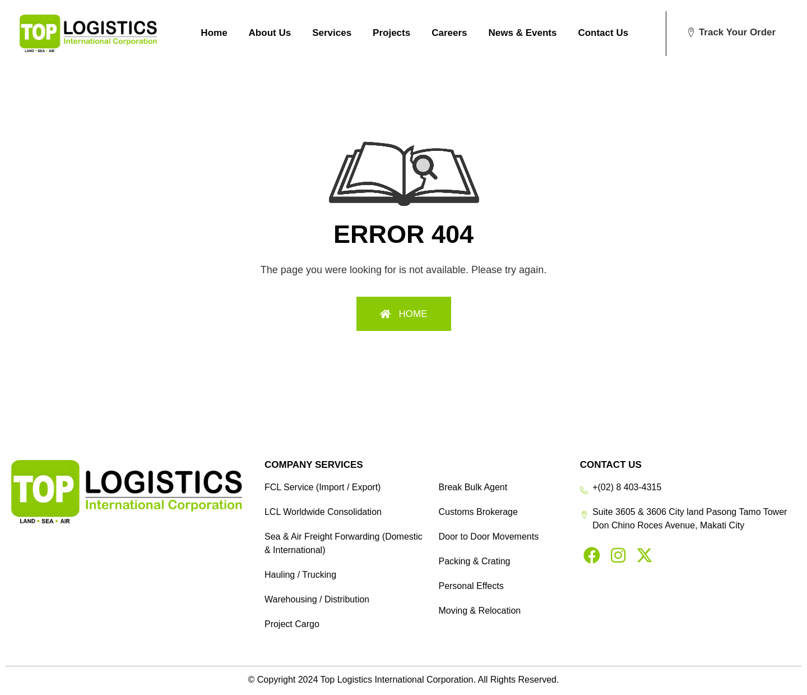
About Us (270, 32)
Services (331, 32)
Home (214, 32)
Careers (449, 32)
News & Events (523, 32)
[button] (731, 32)
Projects (391, 32)
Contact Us (603, 32)
